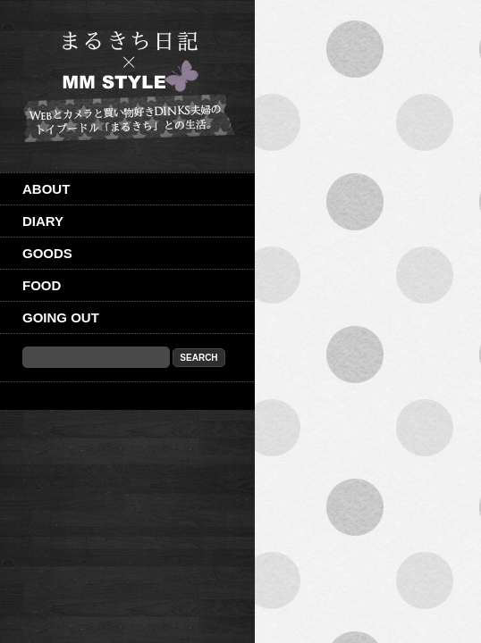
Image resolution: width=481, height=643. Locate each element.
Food (41, 285)
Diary (42, 221)
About (46, 188)
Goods (47, 253)
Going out (60, 317)
